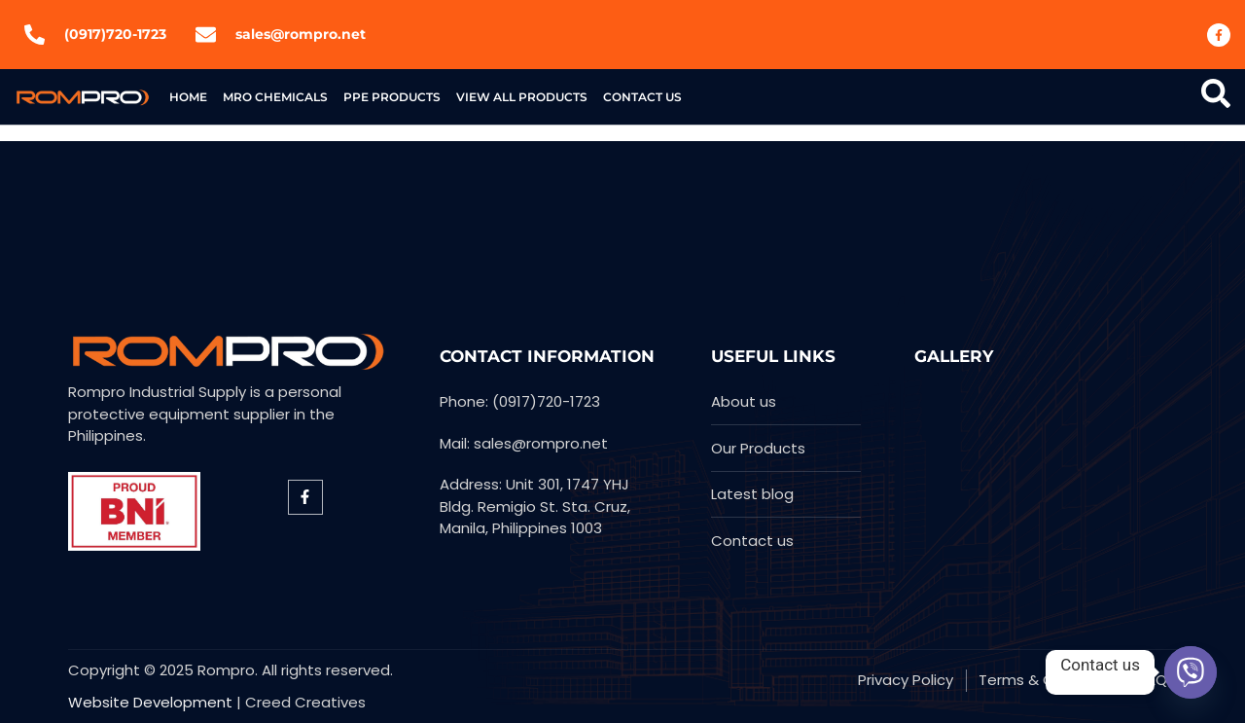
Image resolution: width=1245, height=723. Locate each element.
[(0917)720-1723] (34, 34)
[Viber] (1190, 672)
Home (188, 97)
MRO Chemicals (275, 97)
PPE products (392, 97)
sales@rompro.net (300, 34)
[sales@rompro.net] (206, 34)
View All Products (521, 97)
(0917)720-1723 (115, 34)
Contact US (642, 97)
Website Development (150, 702)
